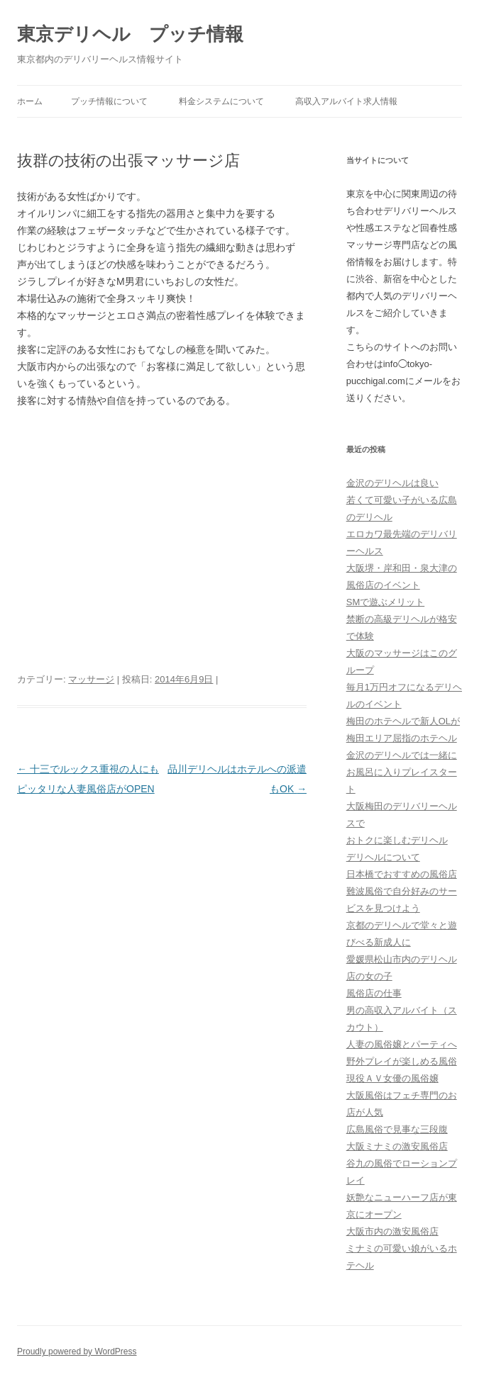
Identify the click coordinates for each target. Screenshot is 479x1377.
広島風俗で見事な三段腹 (397, 1129)
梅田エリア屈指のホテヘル (401, 738)
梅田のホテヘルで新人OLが (403, 721)
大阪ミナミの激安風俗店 (397, 1146)
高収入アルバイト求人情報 (346, 101)
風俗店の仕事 (374, 993)
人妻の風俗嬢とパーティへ (401, 1044)
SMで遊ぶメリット (385, 602)
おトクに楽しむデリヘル (397, 840)
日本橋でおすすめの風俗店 (401, 874)
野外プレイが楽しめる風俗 (401, 1061)
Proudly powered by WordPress (77, 1351)
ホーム (30, 101)
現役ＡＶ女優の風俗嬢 (392, 1078)
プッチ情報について (109, 101)
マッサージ (91, 679)
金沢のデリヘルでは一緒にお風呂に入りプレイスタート (401, 772)
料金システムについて (221, 101)
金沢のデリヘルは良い (392, 483)
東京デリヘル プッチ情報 (130, 34)
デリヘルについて (383, 857)
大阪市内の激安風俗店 (392, 1231)
